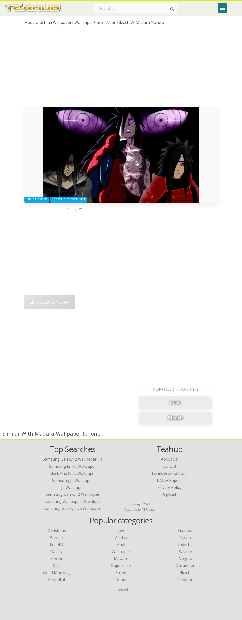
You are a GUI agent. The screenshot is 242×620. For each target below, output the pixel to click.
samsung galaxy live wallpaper (72, 508)
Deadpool (185, 579)
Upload (169, 494)
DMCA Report (169, 480)
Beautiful (56, 579)
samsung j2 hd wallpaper (72, 466)
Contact (169, 466)
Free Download (49, 302)
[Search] (172, 9)
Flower (56, 558)
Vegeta (185, 558)
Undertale (185, 544)
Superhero (121, 565)
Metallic (121, 558)
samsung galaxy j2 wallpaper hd (73, 459)
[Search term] (136, 8)
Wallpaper (121, 551)
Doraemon (185, 565)
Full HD (56, 544)
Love (121, 530)
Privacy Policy (169, 487)
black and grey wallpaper (72, 473)
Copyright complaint (68, 199)
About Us (169, 459)
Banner (56, 537)
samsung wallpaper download (73, 501)
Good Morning (56, 572)
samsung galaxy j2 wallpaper (73, 494)
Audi (121, 544)
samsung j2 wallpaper (72, 480)
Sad (56, 565)
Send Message (36, 199)
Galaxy (56, 551)
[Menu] (222, 8)
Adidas (121, 537)
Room (121, 579)
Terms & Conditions (169, 473)
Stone (121, 572)
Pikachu (185, 572)
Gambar (185, 530)
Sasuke (185, 551)
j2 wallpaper (72, 487)
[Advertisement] (121, 68)
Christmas (56, 530)
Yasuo (185, 537)
